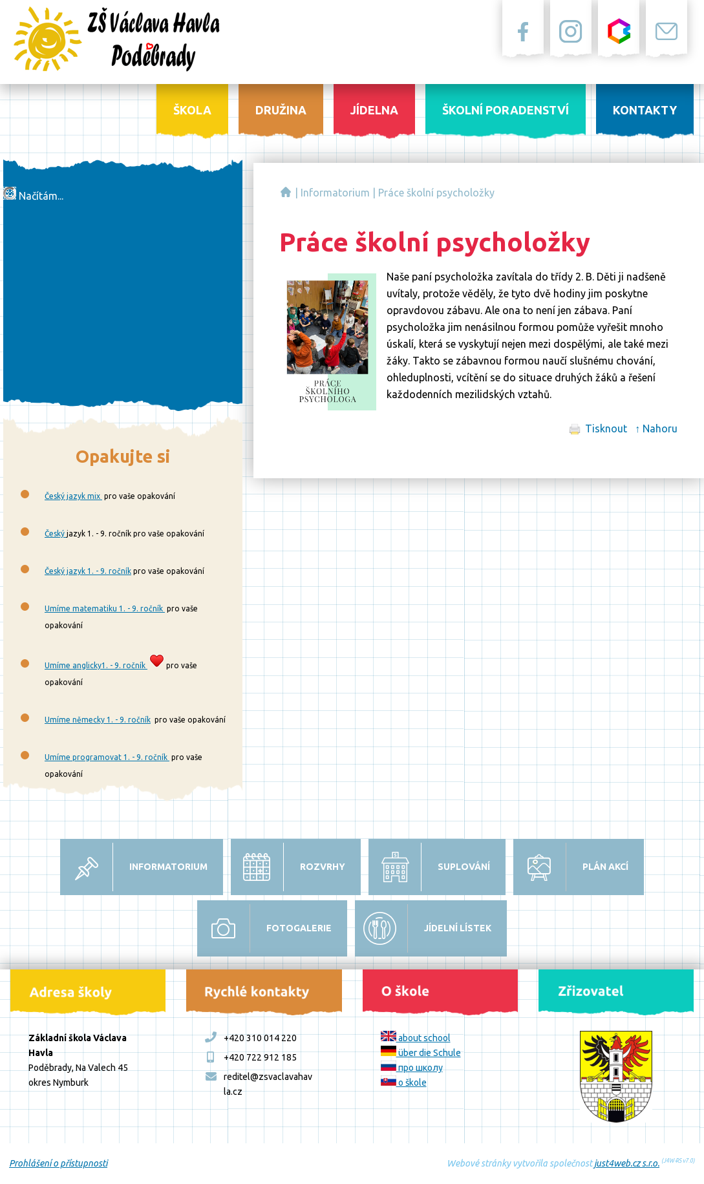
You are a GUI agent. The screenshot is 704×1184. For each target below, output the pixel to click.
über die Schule (421, 1053)
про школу (412, 1067)
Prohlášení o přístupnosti (58, 1163)
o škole (404, 1082)
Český (56, 533)
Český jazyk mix (73, 496)
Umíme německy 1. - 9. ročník (98, 719)
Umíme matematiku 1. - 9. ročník (105, 608)
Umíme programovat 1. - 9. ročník (107, 757)
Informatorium (335, 192)
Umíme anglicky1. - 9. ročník (96, 665)
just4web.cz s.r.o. (626, 1163)
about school (416, 1038)
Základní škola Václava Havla (285, 191)
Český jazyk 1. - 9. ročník (88, 571)
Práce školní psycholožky (436, 192)
